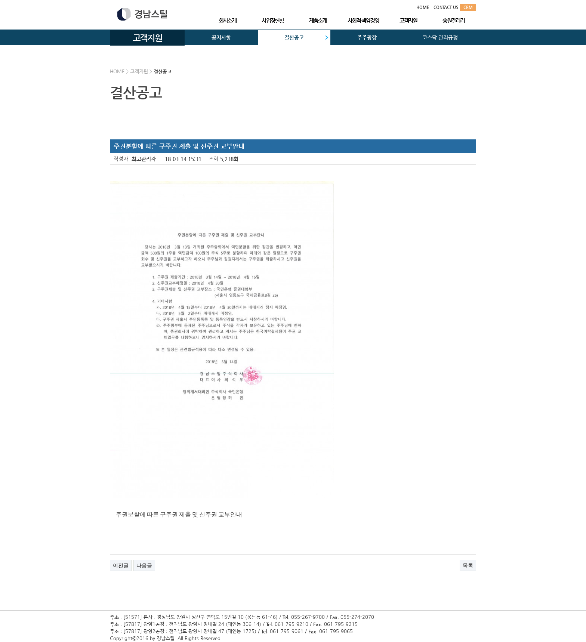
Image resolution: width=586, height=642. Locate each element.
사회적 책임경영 (363, 20)
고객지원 (408, 20)
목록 (468, 565)
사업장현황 (273, 20)
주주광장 (367, 37)
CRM (468, 7)
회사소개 (227, 20)
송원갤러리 (453, 20)
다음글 (144, 565)
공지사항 (221, 37)
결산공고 (294, 37)
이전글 (121, 565)
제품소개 (318, 20)
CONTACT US (446, 7)
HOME (422, 7)
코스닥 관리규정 (440, 37)
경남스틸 (142, 14)
